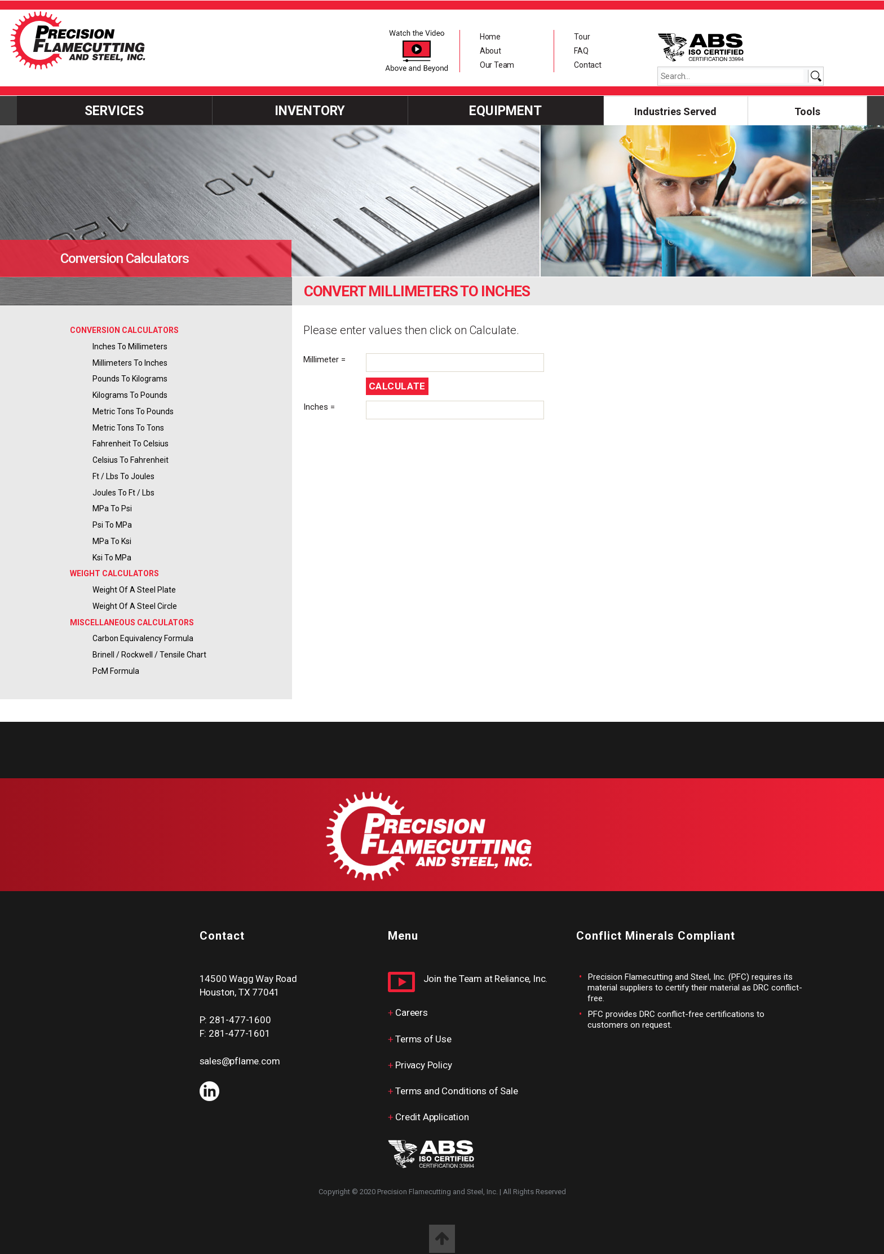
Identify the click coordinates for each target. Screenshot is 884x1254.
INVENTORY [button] (310, 111)
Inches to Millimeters (129, 346)
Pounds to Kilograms (129, 378)
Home (490, 36)
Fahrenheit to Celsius (130, 443)
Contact (588, 64)
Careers (411, 1012)
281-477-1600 (240, 1019)
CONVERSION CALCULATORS (124, 330)
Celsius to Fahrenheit (130, 459)
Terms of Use (423, 1039)
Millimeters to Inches (129, 362)
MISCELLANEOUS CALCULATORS (132, 622)
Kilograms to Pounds (129, 395)
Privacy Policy (423, 1065)
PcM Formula (115, 671)
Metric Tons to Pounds (133, 411)
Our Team (497, 64)
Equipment (505, 111)
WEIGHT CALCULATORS (114, 573)
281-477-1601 (239, 1033)
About (490, 50)
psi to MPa (112, 524)
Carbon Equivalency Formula (142, 638)
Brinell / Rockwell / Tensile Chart (149, 654)
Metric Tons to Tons (128, 427)
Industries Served (675, 111)
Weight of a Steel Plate (134, 589)
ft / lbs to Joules (123, 476)
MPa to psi (112, 508)
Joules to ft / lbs (123, 492)
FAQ (581, 50)
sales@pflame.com (240, 1061)
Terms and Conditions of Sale (456, 1091)
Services (114, 111)
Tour (582, 36)
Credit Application (431, 1117)
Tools (807, 111)
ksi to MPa (111, 557)
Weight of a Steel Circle (134, 606)
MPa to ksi (111, 541)
